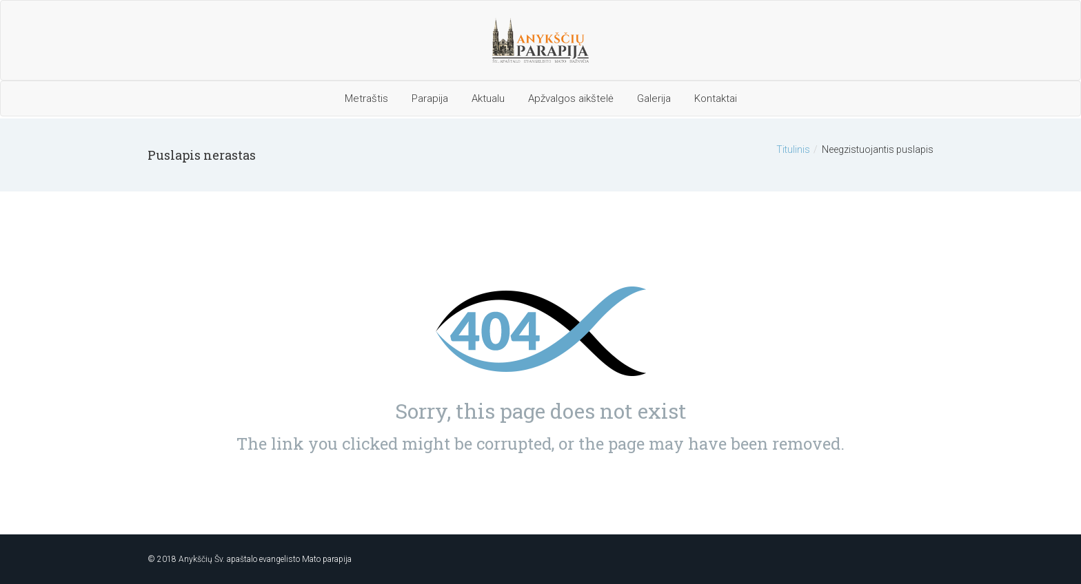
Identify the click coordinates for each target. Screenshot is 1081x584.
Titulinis (793, 149)
